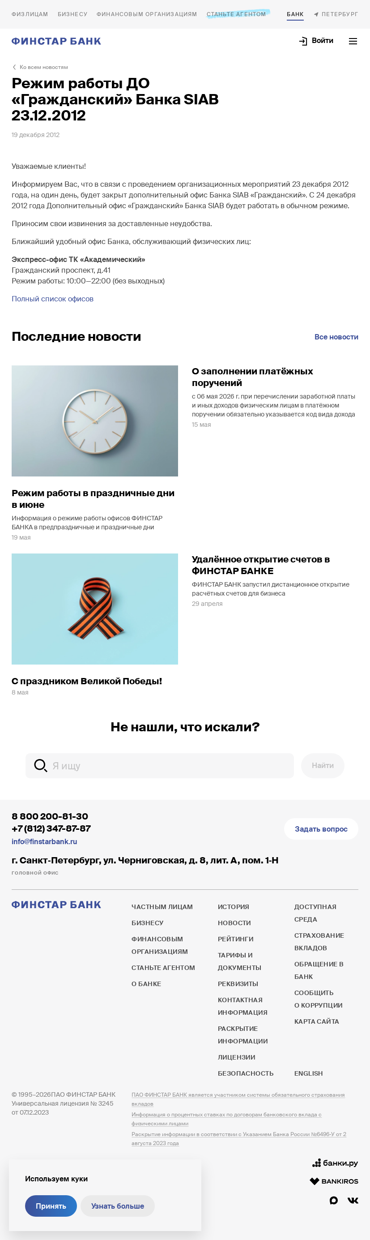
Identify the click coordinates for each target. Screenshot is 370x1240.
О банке (295, 14)
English (308, 1073)
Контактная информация (243, 1006)
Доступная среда (315, 913)
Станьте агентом (237, 14)
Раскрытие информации (243, 1035)
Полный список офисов (53, 299)
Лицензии (236, 1057)
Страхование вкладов (319, 941)
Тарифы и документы (240, 961)
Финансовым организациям (147, 14)
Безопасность (245, 1073)
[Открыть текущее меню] (353, 41)
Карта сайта (317, 1021)
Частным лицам (30, 14)
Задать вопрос (321, 829)
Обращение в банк (319, 970)
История (234, 907)
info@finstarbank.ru (44, 841)
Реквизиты (238, 984)
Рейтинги (235, 939)
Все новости (336, 337)
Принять (51, 1206)
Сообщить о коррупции (318, 999)
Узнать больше (117, 1206)
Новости (234, 923)
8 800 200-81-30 (50, 816)
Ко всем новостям (44, 67)
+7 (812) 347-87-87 (51, 828)
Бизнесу (73, 14)
